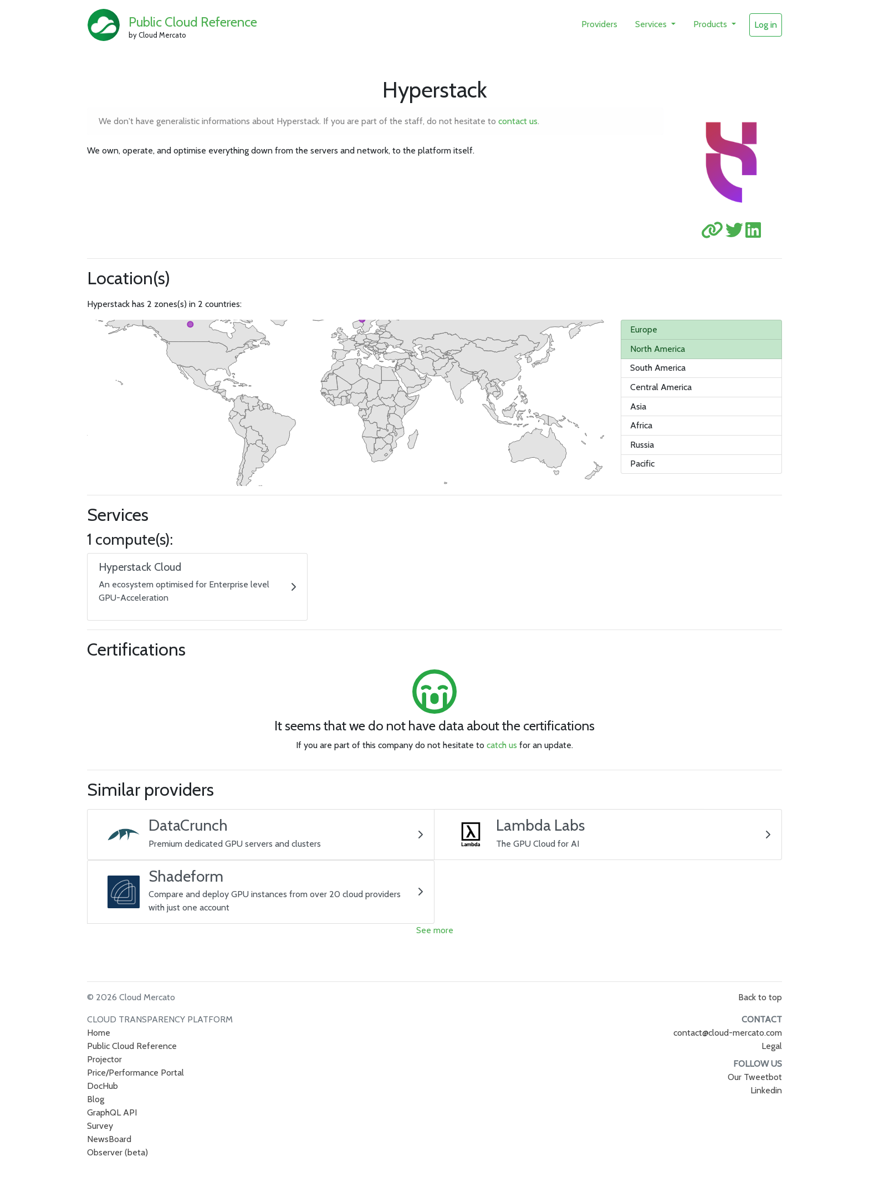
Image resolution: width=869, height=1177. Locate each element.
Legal (771, 1046)
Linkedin (766, 1090)
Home (98, 1032)
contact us (518, 121)
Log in (765, 24)
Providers (599, 24)
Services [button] (652, 24)
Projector (104, 1059)
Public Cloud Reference (193, 22)
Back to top (760, 997)
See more (434, 930)
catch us (502, 745)
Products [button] (711, 24)
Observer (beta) (117, 1152)
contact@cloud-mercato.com (727, 1032)
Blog (95, 1099)
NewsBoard (109, 1139)
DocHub (102, 1086)
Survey (100, 1125)
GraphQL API (112, 1112)
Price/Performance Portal (135, 1072)
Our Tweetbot (755, 1077)
